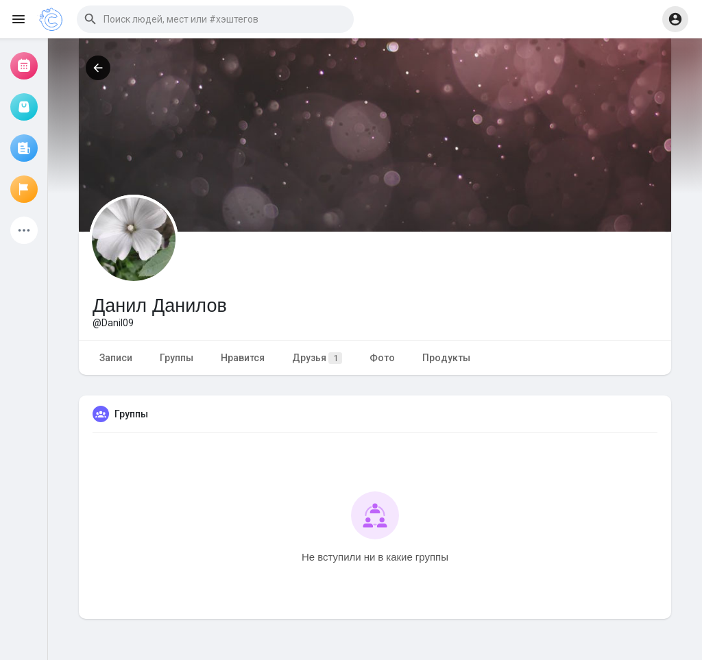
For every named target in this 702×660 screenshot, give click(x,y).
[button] (215, 19)
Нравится (243, 357)
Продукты (446, 357)
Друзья (317, 358)
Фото (382, 357)
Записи (115, 357)
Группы (176, 357)
